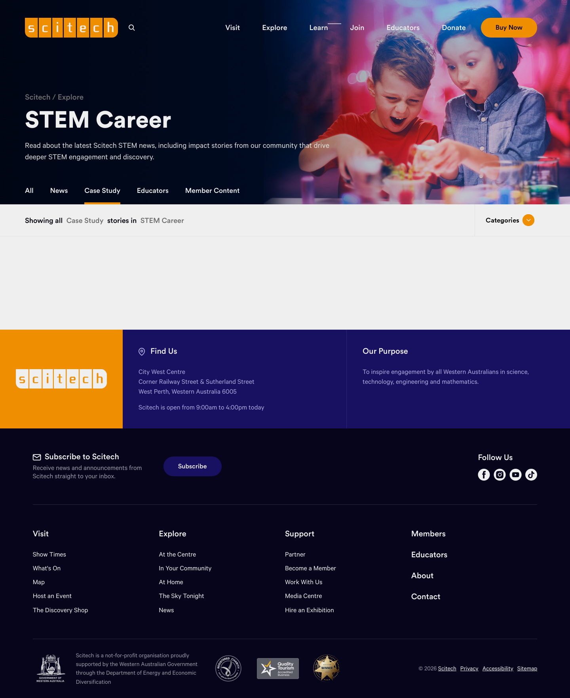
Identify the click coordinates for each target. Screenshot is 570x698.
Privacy (469, 668)
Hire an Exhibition (309, 610)
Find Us (163, 351)
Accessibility (498, 668)
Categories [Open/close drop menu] (510, 220)
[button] (232, 28)
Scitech (38, 97)
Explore (71, 97)
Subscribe (192, 466)
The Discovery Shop (60, 610)
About (422, 576)
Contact (426, 597)
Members (428, 534)
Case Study (102, 190)
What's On (47, 568)
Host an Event (52, 596)
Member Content (212, 190)
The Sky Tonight (181, 596)
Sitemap (527, 668)
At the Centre (177, 554)
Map (44, 582)
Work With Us (303, 582)
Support (299, 534)
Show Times (49, 554)
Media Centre (303, 596)
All (29, 190)
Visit (41, 534)
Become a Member (310, 568)
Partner (295, 554)
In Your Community (185, 568)
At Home (171, 582)
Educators (153, 190)
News (59, 190)
